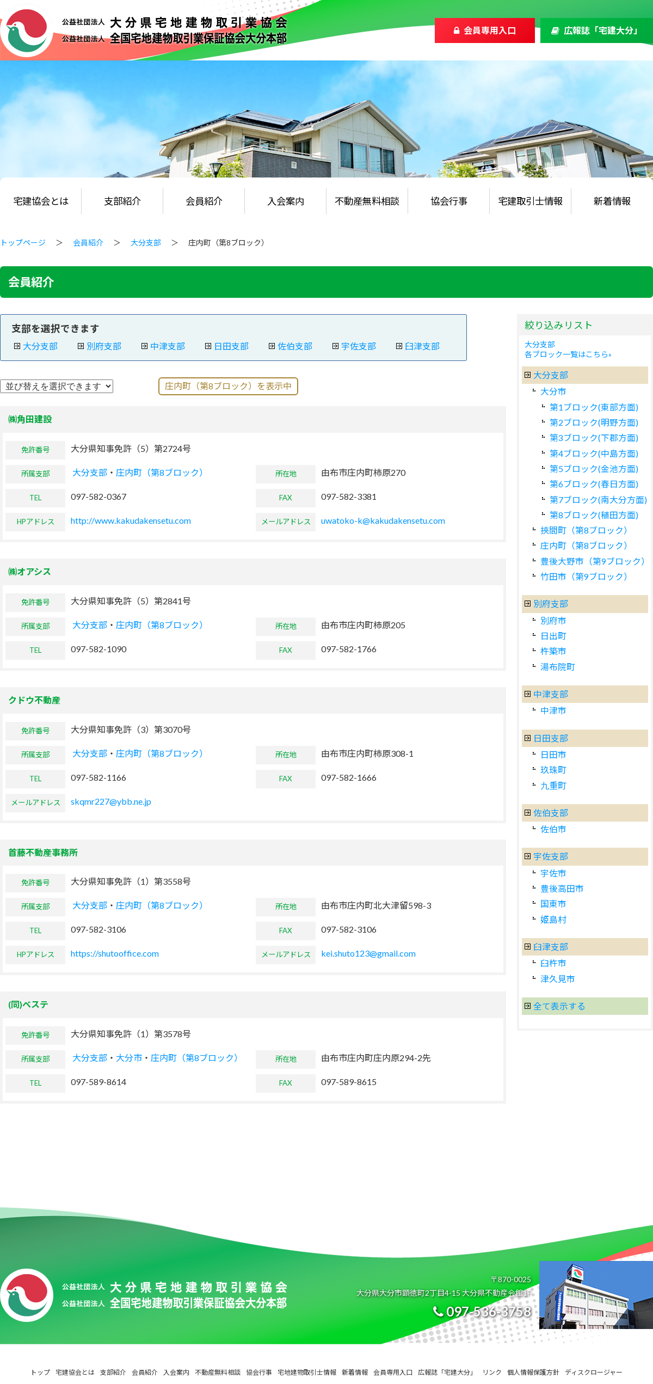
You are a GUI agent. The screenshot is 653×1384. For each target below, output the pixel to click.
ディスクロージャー (594, 1372)
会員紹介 (204, 201)
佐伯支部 (295, 346)
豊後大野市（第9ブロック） (595, 561)
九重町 (553, 785)
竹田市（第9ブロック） (586, 576)
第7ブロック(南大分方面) (598, 499)
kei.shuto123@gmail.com (368, 953)
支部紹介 (122, 201)
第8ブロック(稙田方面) (594, 515)
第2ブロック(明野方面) (594, 422)
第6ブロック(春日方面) (594, 484)
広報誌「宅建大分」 (603, 30)
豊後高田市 (562, 888)
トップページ (23, 242)
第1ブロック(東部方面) (594, 407)
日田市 (553, 754)
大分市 (129, 1057)
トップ (40, 1372)
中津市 (553, 710)
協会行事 (448, 201)
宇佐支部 (358, 346)
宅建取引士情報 (530, 201)
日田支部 (231, 346)
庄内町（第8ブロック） (162, 472)
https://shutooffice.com (115, 953)
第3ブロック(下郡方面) (594, 437)
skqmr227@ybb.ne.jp (111, 801)
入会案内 (285, 201)
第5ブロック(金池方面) (594, 468)
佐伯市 (553, 829)
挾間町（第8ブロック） (586, 530)
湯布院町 (557, 667)
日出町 (553, 635)
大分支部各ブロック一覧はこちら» (568, 349)
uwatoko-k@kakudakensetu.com (383, 520)
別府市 (553, 620)
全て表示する (559, 1006)
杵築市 (553, 651)
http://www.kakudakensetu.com (131, 520)
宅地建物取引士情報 (307, 1372)
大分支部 (146, 242)
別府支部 (104, 346)
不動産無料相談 (367, 201)
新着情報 (612, 201)
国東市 (553, 903)
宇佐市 (553, 873)
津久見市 (557, 978)
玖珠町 (553, 769)
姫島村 (553, 919)
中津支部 (167, 346)
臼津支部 (422, 346)
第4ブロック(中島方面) (594, 453)
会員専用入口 (490, 30)
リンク (492, 1372)
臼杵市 (553, 963)
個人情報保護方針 (533, 1372)
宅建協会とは (41, 201)
